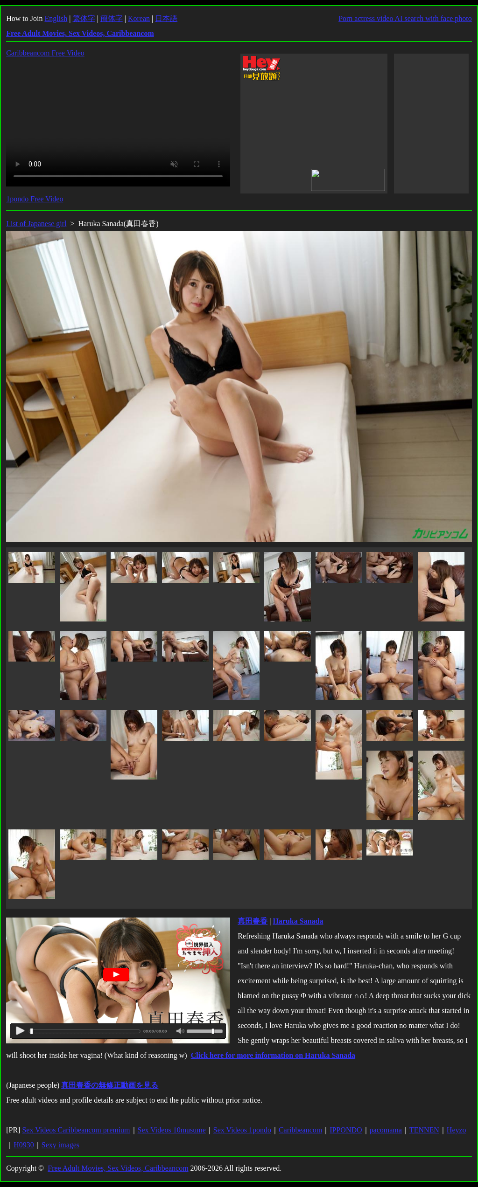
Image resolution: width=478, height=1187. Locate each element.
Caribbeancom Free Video (45, 53)
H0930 (24, 1145)
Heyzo (456, 1130)
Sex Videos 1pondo (242, 1130)
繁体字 (84, 18)
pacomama (386, 1130)
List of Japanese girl (36, 224)
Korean (139, 18)
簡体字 (111, 18)
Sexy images (60, 1145)
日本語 (166, 18)
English (55, 18)
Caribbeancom (300, 1130)
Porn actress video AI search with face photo (405, 18)
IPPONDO (346, 1130)
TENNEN (424, 1130)
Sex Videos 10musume (172, 1130)
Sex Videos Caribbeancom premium (76, 1130)
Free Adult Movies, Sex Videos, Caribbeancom (118, 1168)
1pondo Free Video (34, 199)
